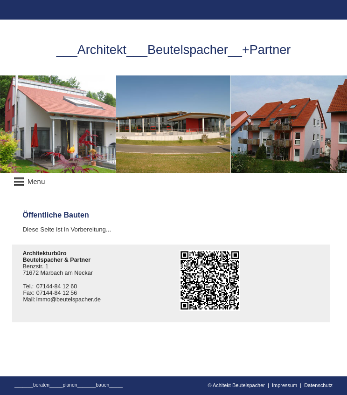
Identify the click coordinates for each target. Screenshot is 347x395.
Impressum (284, 385)
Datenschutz (318, 385)
